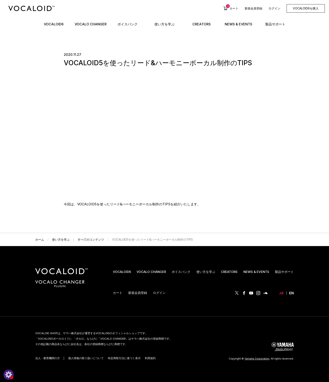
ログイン (274, 8)
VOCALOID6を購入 (306, 8)
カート (232, 8)
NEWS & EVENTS (256, 272)
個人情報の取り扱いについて (86, 358)
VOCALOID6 (122, 272)
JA (281, 293)
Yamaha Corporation (256, 358)
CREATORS (229, 272)
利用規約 (150, 358)
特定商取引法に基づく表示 (124, 358)
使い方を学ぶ (205, 272)
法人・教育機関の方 (47, 358)
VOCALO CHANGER (151, 272)
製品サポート (284, 272)
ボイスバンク (181, 272)
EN (291, 293)
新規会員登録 (253, 8)
